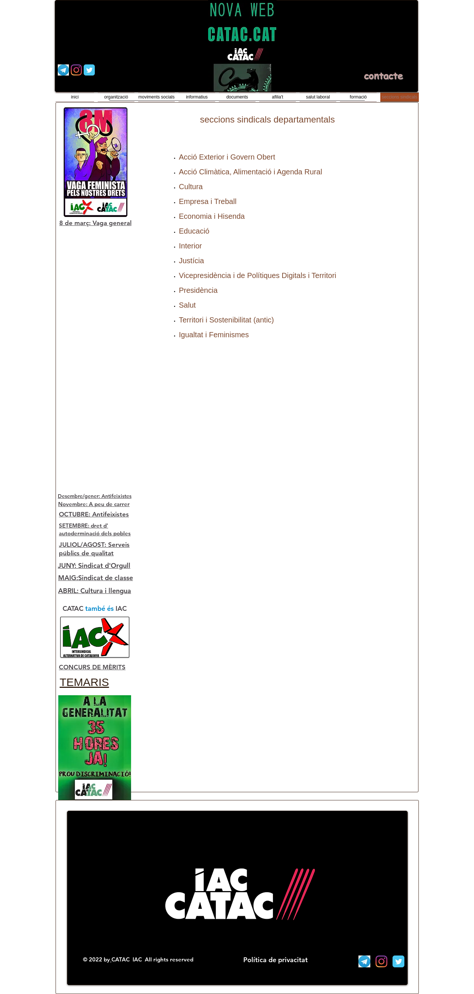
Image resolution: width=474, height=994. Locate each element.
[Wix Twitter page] (89, 70)
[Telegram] (63, 70)
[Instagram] (76, 70)
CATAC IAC (127, 959)
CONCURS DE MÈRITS (92, 667)
